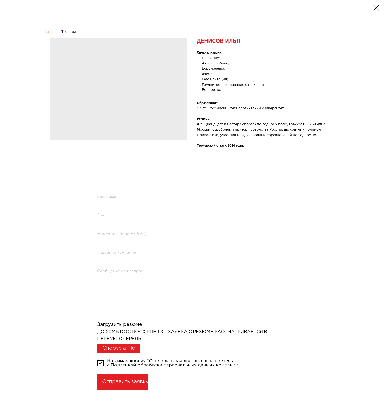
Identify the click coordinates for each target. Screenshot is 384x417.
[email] (192, 215)
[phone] (192, 233)
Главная (51, 31)
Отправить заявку (125, 381)
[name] (192, 196)
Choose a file (118, 348)
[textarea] (192, 290)
